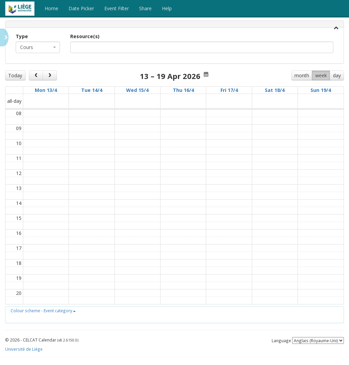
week (321, 75)
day (337, 75)
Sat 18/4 (275, 90)
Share (145, 8)
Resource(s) (85, 36)
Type (22, 36)
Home (51, 8)
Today (15, 75)
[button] (43, 310)
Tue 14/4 (91, 90)
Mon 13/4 (46, 90)
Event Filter (116, 8)
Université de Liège (24, 349)
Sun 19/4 (320, 90)
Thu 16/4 (183, 90)
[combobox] (38, 47)
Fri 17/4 (229, 90)
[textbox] (82, 47)
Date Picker (81, 8)
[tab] (174, 24)
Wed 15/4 (137, 90)
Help (167, 8)
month (301, 75)
